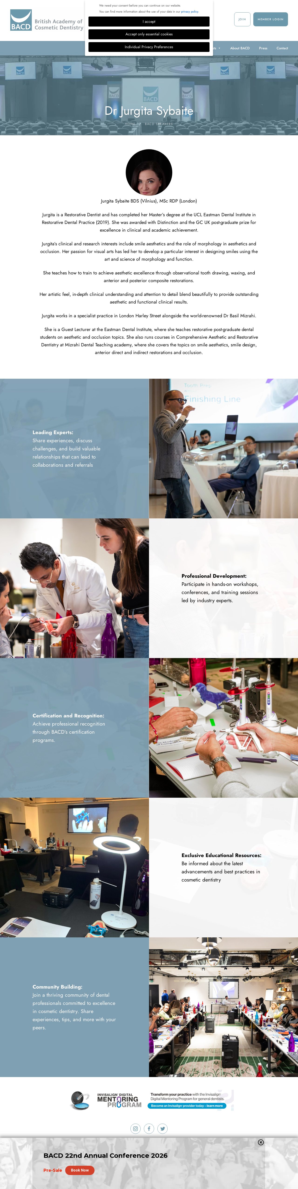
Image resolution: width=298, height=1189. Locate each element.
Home (130, 124)
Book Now (80, 1170)
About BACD (240, 48)
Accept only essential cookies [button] (149, 34)
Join (242, 19)
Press (263, 48)
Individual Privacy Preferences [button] (149, 47)
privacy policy (189, 11)
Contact (282, 48)
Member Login (271, 19)
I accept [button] (149, 21)
